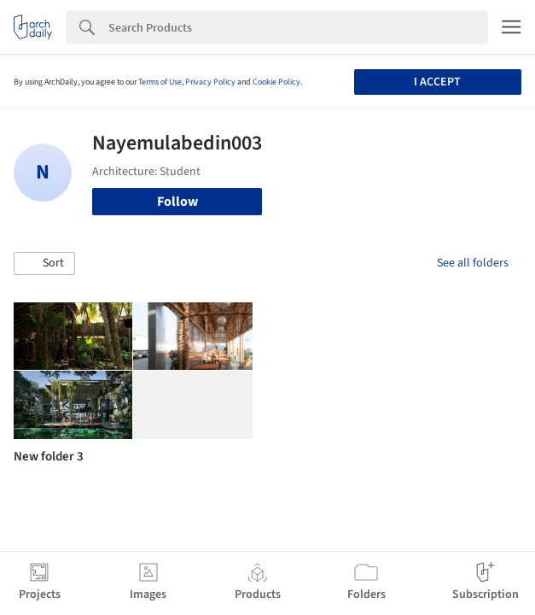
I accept (437, 82)
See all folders (473, 263)
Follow (177, 201)
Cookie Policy (276, 82)
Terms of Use (160, 82)
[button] (44, 264)
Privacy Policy (210, 82)
